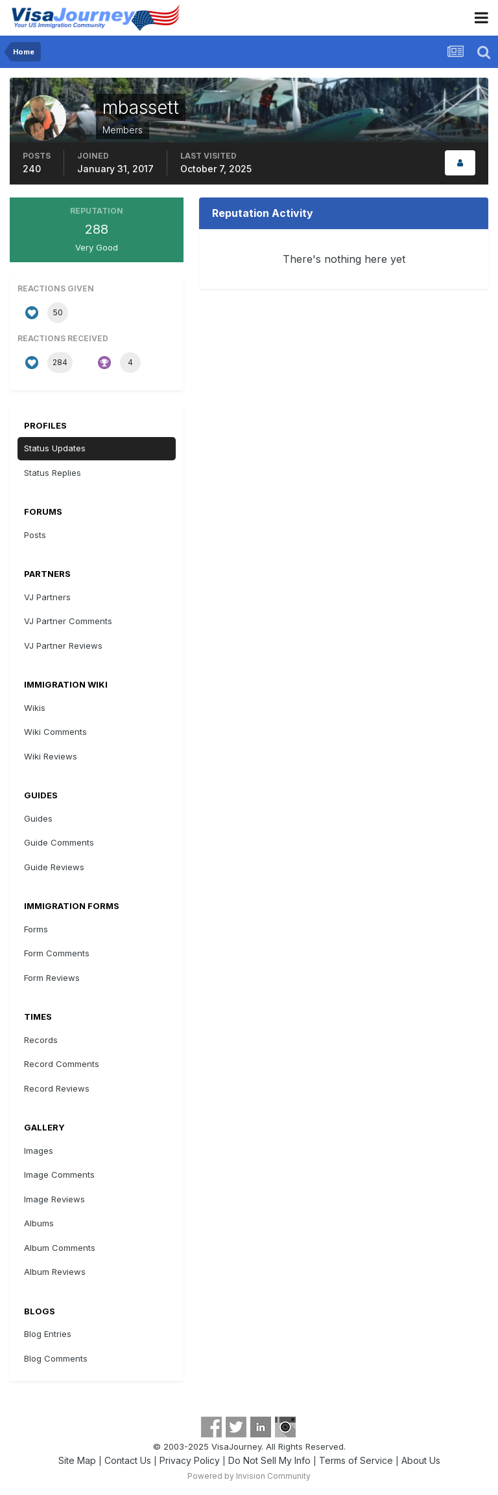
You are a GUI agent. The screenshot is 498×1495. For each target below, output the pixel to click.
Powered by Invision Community (249, 1476)
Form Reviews (52, 977)
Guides (38, 818)
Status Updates (55, 448)
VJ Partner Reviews (63, 645)
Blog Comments (56, 1358)
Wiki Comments (55, 731)
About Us (420, 1460)
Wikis (34, 708)
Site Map (77, 1460)
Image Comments (59, 1174)
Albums (39, 1223)
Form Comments (56, 953)
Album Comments (59, 1247)
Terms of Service (356, 1460)
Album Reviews (55, 1271)
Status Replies (52, 472)
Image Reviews (54, 1199)
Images (38, 1150)
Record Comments (61, 1064)
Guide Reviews (54, 867)
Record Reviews (56, 1088)
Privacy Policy (190, 1460)
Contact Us (127, 1460)
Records (41, 1040)
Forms (36, 929)
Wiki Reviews (50, 756)
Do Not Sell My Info (269, 1460)
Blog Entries (47, 1334)
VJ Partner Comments (68, 621)
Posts (35, 535)
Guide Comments (59, 842)
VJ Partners (47, 597)
